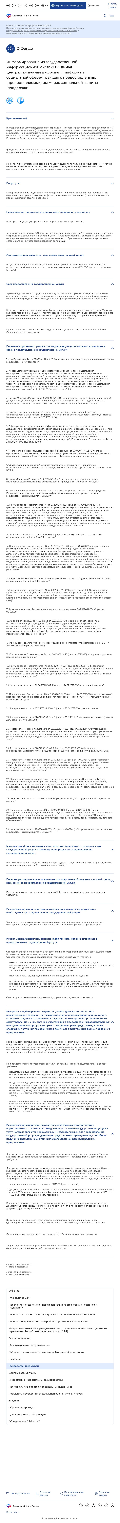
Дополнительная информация (27, 1414)
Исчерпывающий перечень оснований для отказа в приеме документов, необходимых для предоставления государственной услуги (51, 911)
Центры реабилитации (23, 1372)
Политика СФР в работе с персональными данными (40, 1386)
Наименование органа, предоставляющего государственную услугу (48, 212)
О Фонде (20, 25)
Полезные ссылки (104, 1493)
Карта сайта (12, 1512)
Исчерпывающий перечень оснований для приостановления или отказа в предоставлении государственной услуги (52, 940)
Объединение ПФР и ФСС (24, 1421)
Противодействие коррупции (74, 1493)
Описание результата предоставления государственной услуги (45, 255)
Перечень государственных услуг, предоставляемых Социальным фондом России (44, 28)
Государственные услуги (37, 25)
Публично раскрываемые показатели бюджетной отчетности (46, 1352)
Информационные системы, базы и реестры (36, 1379)
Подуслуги (12, 183)
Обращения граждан (22, 1407)
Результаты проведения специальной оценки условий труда (46, 1393)
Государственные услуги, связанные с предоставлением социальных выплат (41, 30)
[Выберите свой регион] (93, 5)
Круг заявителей (16, 118)
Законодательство (20, 1338)
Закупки (14, 1400)
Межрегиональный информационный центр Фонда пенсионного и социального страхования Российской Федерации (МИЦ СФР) (58, 1330)
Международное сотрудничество (29, 1345)
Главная (9, 25)
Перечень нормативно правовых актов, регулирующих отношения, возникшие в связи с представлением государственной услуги (55, 348)
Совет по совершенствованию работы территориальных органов (48, 1321)
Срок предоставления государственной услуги (35, 284)
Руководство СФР (19, 1297)
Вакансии (15, 1359)
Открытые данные (45, 1493)
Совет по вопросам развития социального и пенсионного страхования (52, 1314)
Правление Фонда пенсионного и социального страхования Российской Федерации (53, 1306)
